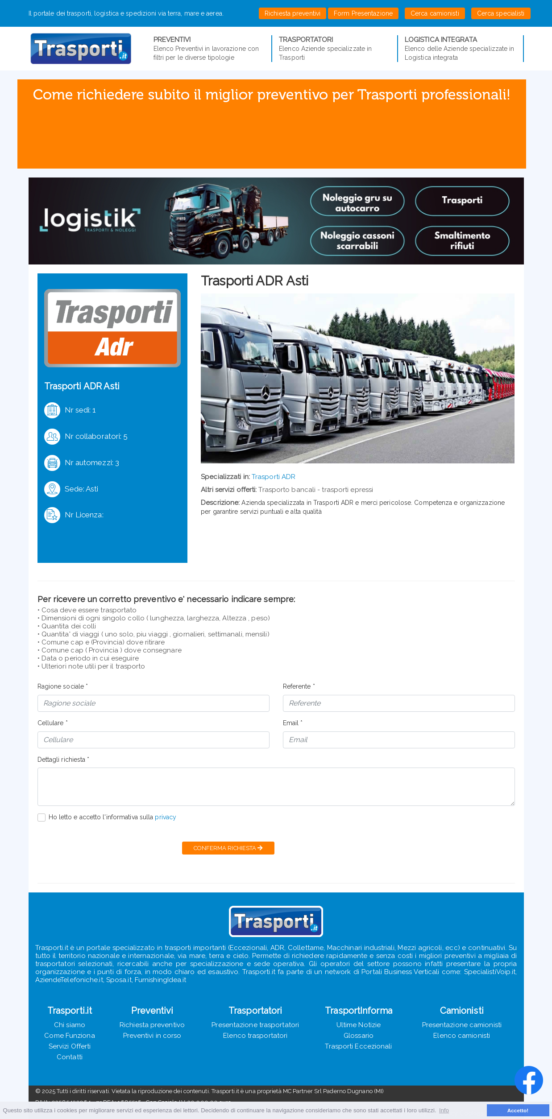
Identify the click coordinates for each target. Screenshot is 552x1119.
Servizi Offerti (70, 1046)
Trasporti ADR (273, 477)
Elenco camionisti (461, 1036)
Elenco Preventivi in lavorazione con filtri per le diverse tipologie (209, 48)
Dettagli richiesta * (63, 759)
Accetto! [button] (518, 1110)
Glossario (359, 1036)
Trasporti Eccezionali (358, 1046)
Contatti (70, 1057)
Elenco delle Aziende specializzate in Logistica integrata (460, 48)
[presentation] (105, 847)
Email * (293, 723)
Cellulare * (52, 723)
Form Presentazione (363, 13)
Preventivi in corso (152, 1036)
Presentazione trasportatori (255, 1025)
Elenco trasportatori (255, 1036)
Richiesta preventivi (292, 13)
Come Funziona (69, 1036)
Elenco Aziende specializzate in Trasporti (334, 48)
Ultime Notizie (358, 1025)
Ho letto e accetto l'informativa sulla (113, 817)
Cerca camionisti (435, 13)
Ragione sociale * (62, 686)
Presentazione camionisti (462, 1025)
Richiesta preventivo (152, 1025)
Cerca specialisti (501, 13)
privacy (165, 817)
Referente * (299, 686)
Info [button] (444, 1110)
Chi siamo (69, 1025)
